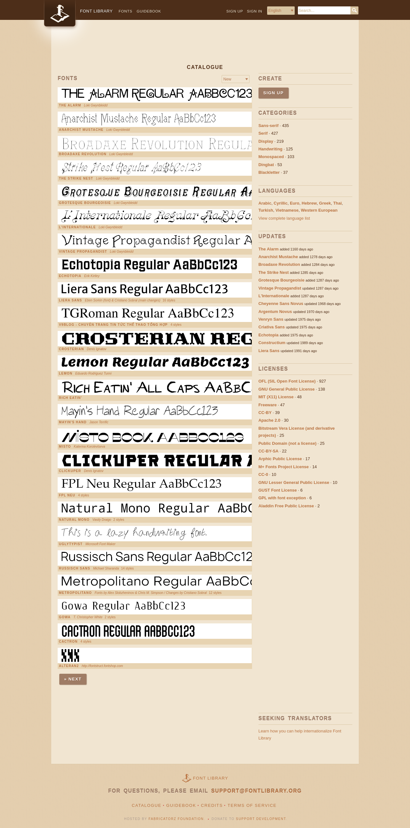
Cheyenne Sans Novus (280, 303)
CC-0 (263, 474)
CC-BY (265, 412)
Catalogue (146, 805)
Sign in (254, 11)
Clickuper (70, 471)
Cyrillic (280, 203)
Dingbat (266, 164)
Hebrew (309, 203)
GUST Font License (277, 490)
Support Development (261, 819)
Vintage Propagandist (83, 251)
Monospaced (271, 156)
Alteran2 (69, 666)
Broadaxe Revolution (82, 154)
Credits (212, 805)
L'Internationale (77, 227)
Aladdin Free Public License (286, 505)
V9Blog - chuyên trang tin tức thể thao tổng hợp (113, 324)
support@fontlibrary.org (256, 791)
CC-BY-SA (268, 451)
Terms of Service (251, 805)
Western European (319, 210)
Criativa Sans (271, 327)
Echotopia (70, 276)
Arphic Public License (280, 458)
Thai (337, 203)
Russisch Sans (74, 568)
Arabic (264, 203)
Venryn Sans (270, 319)
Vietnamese (287, 210)
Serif (263, 133)
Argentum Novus (275, 311)
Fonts (126, 11)
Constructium (272, 342)
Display (265, 141)
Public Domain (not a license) (287, 443)
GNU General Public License (286, 389)
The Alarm (70, 105)
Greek (325, 203)
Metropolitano (75, 593)
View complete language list (284, 218)
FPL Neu (67, 495)
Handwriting (270, 149)
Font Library (210, 778)
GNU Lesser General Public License (293, 482)
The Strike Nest (76, 178)
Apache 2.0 (269, 420)
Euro (294, 203)
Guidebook (149, 11)
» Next (73, 679)
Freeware (267, 404)
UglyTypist (71, 544)
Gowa (64, 617)
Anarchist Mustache (81, 129)
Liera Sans (70, 300)
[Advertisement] (205, 47)
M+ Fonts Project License (283, 466)
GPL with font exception (282, 497)
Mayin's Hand (72, 422)
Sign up (234, 11)
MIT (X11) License (276, 396)
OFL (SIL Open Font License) (287, 381)
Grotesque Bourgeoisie (85, 203)
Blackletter (269, 172)
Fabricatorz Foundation (176, 819)
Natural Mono (74, 519)
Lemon (65, 373)
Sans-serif (268, 125)
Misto (65, 446)
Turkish (265, 210)
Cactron (68, 641)
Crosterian (71, 349)
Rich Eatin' (70, 398)
